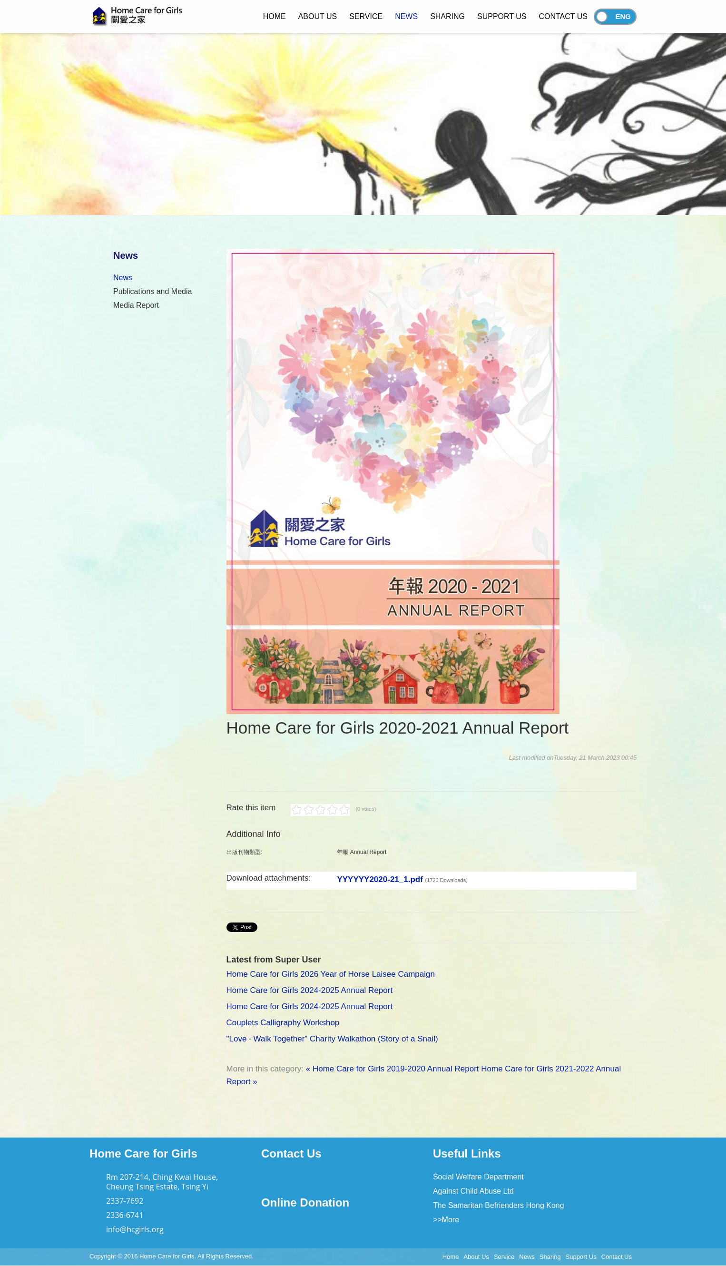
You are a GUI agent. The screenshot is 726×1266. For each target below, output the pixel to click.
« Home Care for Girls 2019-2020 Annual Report (392, 1068)
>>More (446, 1220)
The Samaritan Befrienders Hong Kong (498, 1205)
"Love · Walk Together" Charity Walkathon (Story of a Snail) (332, 1038)
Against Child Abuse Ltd (473, 1191)
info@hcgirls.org (135, 1229)
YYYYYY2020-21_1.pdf (402, 879)
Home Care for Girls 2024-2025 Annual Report (309, 990)
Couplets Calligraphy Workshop (283, 1022)
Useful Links (467, 1153)
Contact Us (291, 1153)
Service (504, 1256)
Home (450, 1256)
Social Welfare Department (478, 1177)
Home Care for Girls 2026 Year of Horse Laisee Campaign (330, 974)
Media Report (136, 305)
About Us (476, 1256)
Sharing (550, 1256)
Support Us (581, 1256)
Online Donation (305, 1202)
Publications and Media (152, 291)
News (122, 278)
